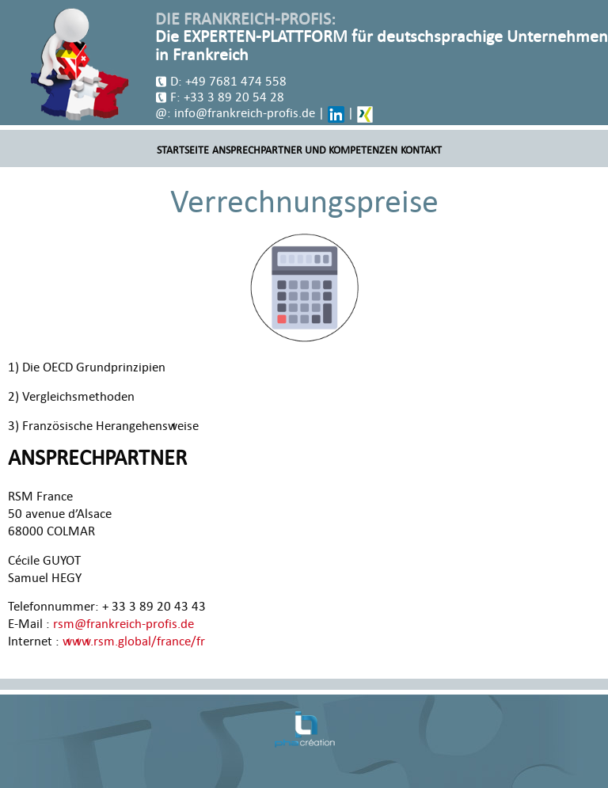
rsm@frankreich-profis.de (123, 624)
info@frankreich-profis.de (244, 113)
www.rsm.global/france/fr (134, 641)
